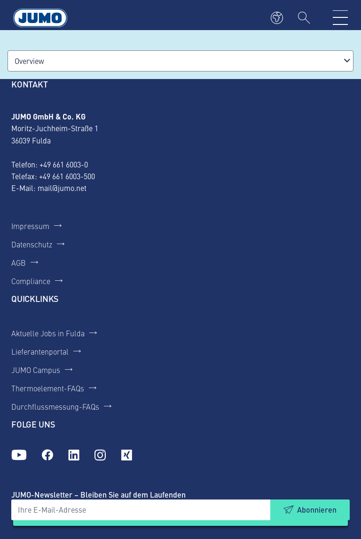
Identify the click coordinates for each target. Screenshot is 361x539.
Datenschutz (31, 244)
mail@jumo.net (62, 187)
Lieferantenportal (40, 351)
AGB (18, 262)
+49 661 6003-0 (63, 164)
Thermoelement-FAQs (47, 388)
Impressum (30, 226)
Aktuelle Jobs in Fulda (48, 333)
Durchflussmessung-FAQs (55, 406)
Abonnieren (317, 509)
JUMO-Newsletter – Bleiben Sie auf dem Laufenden (98, 494)
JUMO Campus (35, 370)
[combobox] (180, 60)
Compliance (30, 281)
